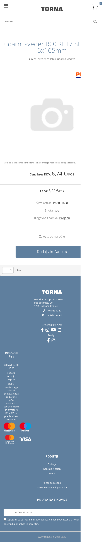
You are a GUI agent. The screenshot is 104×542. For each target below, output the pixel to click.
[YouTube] (54, 330)
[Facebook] (43, 330)
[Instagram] (48, 330)
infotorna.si (55, 315)
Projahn (64, 218)
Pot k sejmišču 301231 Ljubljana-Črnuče (46, 304)
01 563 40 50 (54, 310)
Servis (52, 473)
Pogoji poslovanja (52, 482)
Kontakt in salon (52, 468)
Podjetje (52, 464)
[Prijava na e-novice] (97, 512)
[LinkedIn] (60, 330)
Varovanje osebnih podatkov (52, 487)
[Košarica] (95, 6)
